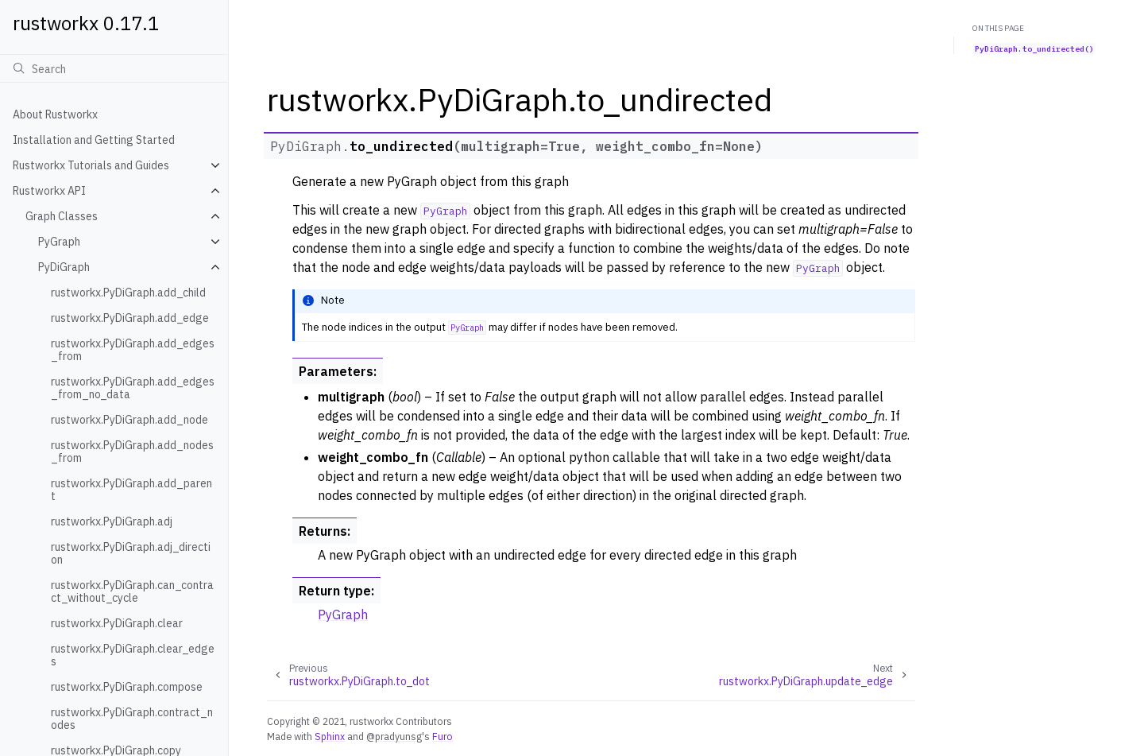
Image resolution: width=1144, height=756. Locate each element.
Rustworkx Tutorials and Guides (91, 165)
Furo (442, 736)
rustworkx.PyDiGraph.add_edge (130, 318)
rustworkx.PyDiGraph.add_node (129, 420)
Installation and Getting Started (94, 140)
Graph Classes (61, 216)
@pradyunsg (394, 736)
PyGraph (59, 242)
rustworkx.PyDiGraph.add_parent (131, 489)
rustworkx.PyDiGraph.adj (111, 521)
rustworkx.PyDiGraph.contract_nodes (132, 718)
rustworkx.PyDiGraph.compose (127, 687)
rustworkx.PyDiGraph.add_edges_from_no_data (132, 387)
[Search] (114, 68)
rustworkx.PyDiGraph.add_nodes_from (132, 451)
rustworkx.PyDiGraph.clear (117, 623)
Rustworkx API (49, 191)
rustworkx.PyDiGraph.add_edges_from (132, 349)
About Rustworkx (55, 114)
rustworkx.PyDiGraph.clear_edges (132, 655)
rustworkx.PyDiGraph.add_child (128, 292)
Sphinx (330, 736)
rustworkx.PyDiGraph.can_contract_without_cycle (132, 591)
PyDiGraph (64, 267)
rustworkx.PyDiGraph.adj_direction (131, 553)
